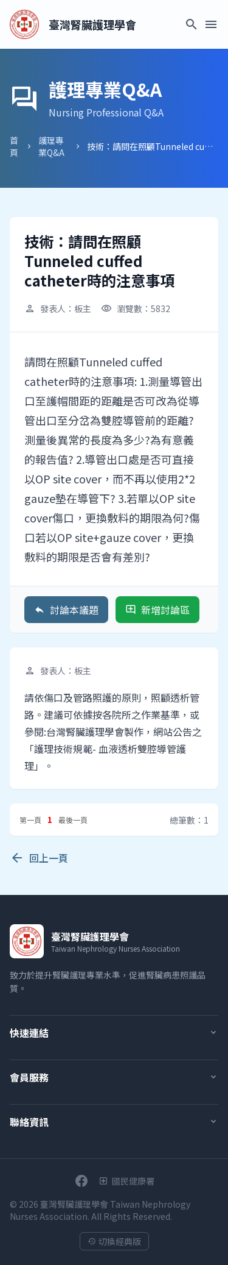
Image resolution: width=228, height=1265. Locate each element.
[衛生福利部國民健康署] (126, 1181)
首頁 (14, 146)
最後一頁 (73, 819)
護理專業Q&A (51, 146)
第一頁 (30, 819)
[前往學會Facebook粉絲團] (81, 1181)
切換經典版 (114, 1241)
